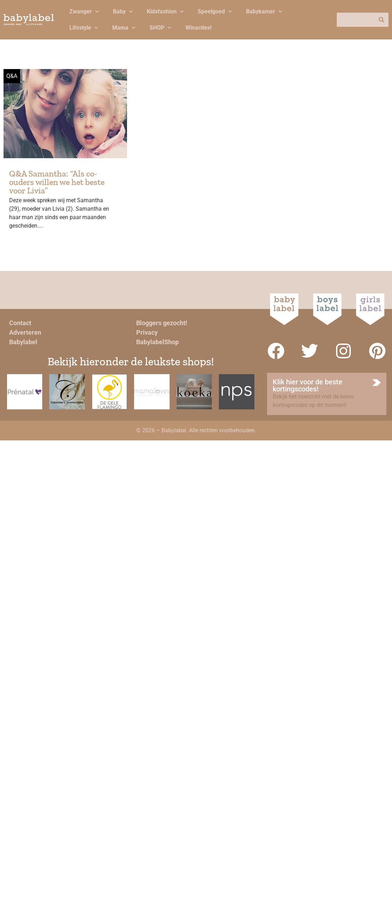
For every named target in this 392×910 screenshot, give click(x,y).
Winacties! (198, 27)
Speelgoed (215, 11)
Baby (123, 11)
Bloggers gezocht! (161, 323)
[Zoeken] (381, 20)
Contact (20, 323)
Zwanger (84, 11)
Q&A (11, 76)
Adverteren (25, 332)
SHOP (160, 27)
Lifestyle (83, 27)
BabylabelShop (157, 342)
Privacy (147, 332)
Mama (123, 27)
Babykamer (264, 11)
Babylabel (23, 342)
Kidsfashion (165, 11)
